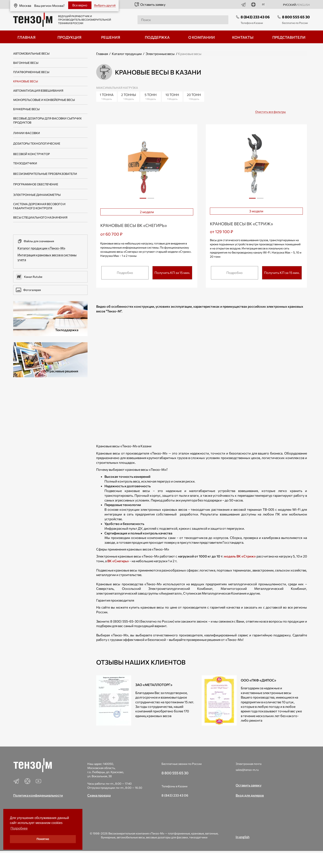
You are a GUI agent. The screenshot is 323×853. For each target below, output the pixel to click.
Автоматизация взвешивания (38, 90)
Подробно (125, 273)
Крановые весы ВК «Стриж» (241, 223)
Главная (102, 54)
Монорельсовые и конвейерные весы (44, 100)
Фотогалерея (28, 290)
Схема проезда (99, 795)
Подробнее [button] (19, 828)
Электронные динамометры (37, 194)
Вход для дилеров (250, 795)
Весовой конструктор (31, 154)
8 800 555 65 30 (296, 17)
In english (242, 837)
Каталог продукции (127, 54)
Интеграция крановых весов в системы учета (47, 257)
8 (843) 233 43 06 (255, 17)
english (304, 4)
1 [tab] (143, 198)
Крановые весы (25, 81)
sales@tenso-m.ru (247, 769)
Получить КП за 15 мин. (172, 273)
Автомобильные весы (31, 53)
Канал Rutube (29, 277)
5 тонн (151, 97)
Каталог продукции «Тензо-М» (41, 248)
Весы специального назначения (40, 217)
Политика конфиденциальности (38, 795)
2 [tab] (150, 200)
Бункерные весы (26, 109)
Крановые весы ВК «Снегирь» (133, 225)
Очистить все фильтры (270, 111)
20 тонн (194, 97)
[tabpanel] (146, 166)
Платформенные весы (31, 72)
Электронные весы (160, 54)
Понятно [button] (43, 839)
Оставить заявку (149, 4)
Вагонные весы (25, 62)
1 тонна (106, 97)
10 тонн (172, 97)
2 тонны (128, 97)
